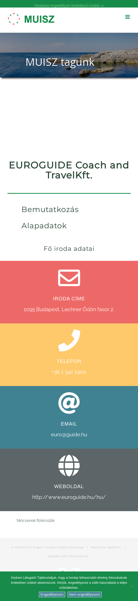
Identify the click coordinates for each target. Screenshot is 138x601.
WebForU (114, 547)
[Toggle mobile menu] (128, 17)
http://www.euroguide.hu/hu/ (69, 497)
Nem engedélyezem (84, 594)
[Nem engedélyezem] (131, 586)
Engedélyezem (52, 594)
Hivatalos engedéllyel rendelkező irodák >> (69, 6)
